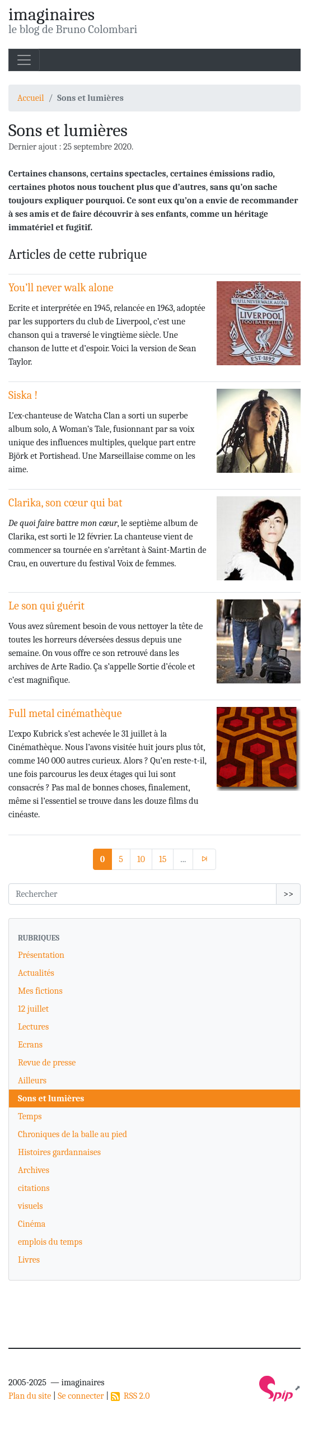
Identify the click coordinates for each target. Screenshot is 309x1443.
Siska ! (23, 395)
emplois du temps (50, 1242)
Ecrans (30, 1045)
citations (33, 1188)
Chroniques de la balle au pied (72, 1134)
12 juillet (33, 1009)
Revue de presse (47, 1063)
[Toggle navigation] (24, 60)
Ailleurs (32, 1081)
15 (162, 859)
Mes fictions (40, 991)
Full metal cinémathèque (65, 713)
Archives (33, 1170)
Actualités (36, 973)
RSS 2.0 (130, 1396)
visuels (30, 1206)
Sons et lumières (51, 1098)
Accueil (30, 98)
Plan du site (29, 1396)
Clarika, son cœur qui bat (65, 502)
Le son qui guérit (46, 605)
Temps (29, 1116)
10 (141, 859)
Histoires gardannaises (59, 1152)
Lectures (33, 1027)
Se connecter (81, 1396)
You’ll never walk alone (61, 287)
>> (288, 894)
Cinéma (31, 1224)
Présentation (41, 955)
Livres (29, 1260)
